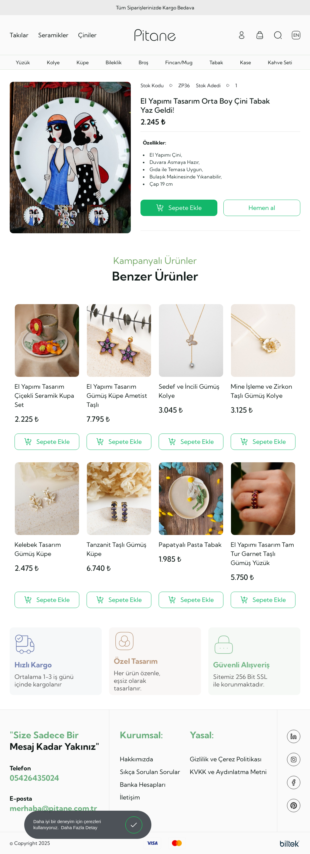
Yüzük (23, 62)
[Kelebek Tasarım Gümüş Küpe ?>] (47, 600)
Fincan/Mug (179, 62)
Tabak (216, 62)
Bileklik (114, 62)
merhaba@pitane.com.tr (53, 808)
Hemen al (262, 207)
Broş (143, 62)
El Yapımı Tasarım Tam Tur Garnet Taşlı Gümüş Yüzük (262, 554)
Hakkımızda (136, 759)
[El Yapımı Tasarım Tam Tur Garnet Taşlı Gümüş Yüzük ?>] (263, 600)
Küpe (83, 62)
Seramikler (53, 35)
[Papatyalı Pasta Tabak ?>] (191, 600)
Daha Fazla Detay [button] (79, 827)
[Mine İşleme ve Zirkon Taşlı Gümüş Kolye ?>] (263, 442)
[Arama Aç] (278, 35)
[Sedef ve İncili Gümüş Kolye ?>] (191, 442)
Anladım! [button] (134, 820)
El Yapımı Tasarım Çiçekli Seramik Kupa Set (44, 395)
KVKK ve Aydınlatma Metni (228, 772)
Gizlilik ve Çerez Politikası (226, 759)
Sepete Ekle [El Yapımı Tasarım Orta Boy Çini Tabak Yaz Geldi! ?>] (179, 207)
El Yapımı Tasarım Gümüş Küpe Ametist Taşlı (117, 395)
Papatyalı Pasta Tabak (190, 544)
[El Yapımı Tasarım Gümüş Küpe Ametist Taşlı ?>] (119, 442)
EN (296, 35)
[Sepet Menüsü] (260, 35)
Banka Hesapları (143, 784)
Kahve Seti (280, 62)
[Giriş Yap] (241, 35)
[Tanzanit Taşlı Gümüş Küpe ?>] (119, 600)
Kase (245, 62)
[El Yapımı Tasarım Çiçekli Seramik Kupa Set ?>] (47, 442)
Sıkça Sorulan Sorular (150, 772)
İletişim (130, 797)
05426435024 (34, 778)
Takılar (19, 35)
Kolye (53, 62)
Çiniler (87, 35)
